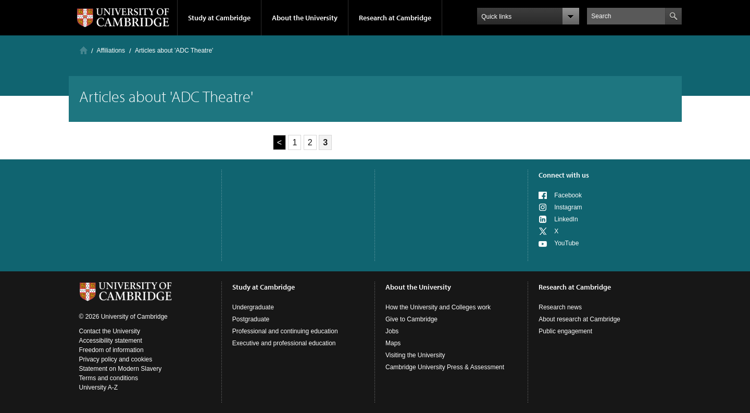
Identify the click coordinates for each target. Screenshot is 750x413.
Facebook (568, 195)
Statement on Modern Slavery (120, 368)
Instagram (568, 207)
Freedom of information (111, 350)
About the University (305, 17)
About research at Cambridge (579, 319)
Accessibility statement (110, 340)
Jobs (391, 331)
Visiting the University (415, 355)
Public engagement (565, 331)
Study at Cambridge (219, 17)
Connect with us (564, 175)
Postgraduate (250, 319)
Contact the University (109, 331)
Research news (560, 307)
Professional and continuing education (285, 331)
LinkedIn (566, 219)
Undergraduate (253, 307)
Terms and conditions (108, 378)
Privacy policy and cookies (116, 359)
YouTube (566, 243)
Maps (393, 343)
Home (83, 50)
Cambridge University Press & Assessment (444, 367)
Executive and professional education (284, 343)
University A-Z (98, 387)
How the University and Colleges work (438, 307)
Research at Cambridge (395, 17)
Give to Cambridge (411, 319)
